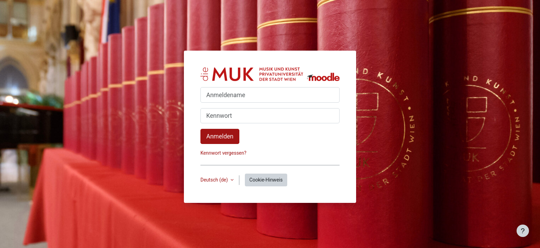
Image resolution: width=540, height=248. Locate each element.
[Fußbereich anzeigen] (523, 231)
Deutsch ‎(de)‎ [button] (214, 180)
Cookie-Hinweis (266, 180)
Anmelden (219, 136)
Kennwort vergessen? (223, 153)
